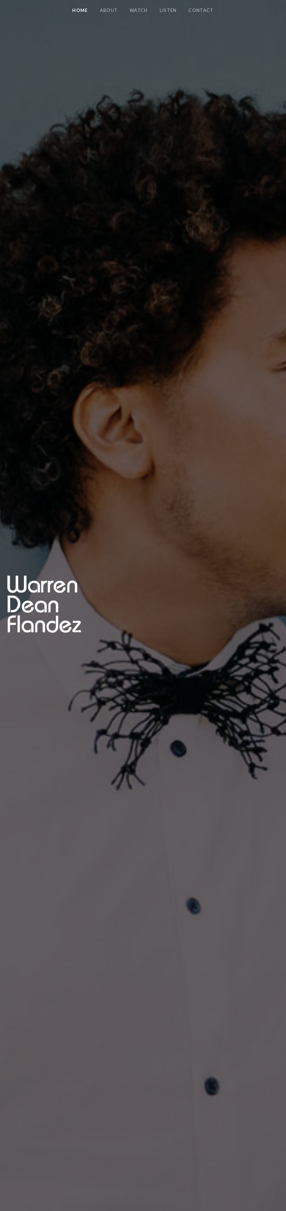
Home (80, 10)
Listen (168, 10)
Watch (139, 10)
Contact (200, 10)
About (109, 10)
